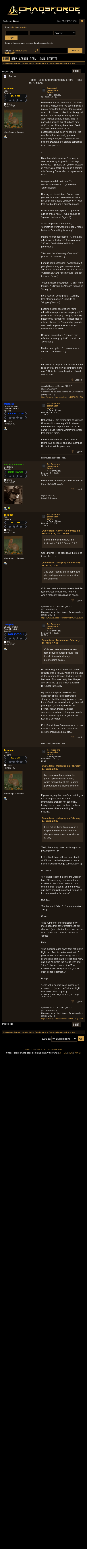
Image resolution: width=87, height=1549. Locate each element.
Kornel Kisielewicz (14, 464)
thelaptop (9, 403)
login (14, 27)
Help (14, 59)
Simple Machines (55, 1049)
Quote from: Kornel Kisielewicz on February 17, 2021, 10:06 (61, 532)
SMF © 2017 (41, 1049)
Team (33, 59)
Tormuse (8, 88)
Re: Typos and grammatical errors (53, 405)
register (23, 27)
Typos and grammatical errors (53, 90)
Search (23, 59)
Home (6, 59)
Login (42, 59)
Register (52, 59)
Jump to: (46, 1039)
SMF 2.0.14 (30, 1049)
